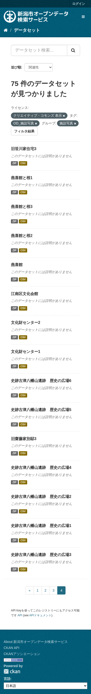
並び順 (16, 67)
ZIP (14, 163)
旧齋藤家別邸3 (23, 439)
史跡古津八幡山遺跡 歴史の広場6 (41, 381)
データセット (27, 30)
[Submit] (73, 50)
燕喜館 (17, 265)
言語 (7, 679)
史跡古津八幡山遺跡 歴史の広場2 (41, 497)
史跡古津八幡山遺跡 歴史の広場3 (41, 555)
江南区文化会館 (24, 294)
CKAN (12, 671)
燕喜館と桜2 (22, 236)
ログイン (78, 4)
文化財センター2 (25, 322)
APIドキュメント (40, 615)
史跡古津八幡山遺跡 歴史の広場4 (41, 467)
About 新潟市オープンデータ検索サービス (36, 642)
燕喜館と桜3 (22, 207)
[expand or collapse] (83, 17)
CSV (23, 163)
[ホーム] (6, 30)
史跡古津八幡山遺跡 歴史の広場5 (41, 410)
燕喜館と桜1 (22, 178)
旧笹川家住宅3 (23, 149)
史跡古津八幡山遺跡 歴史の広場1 (41, 526)
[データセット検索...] (39, 50)
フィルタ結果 (24, 131)
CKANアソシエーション (22, 654)
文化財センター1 (25, 352)
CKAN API (11, 648)
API (19, 615)
